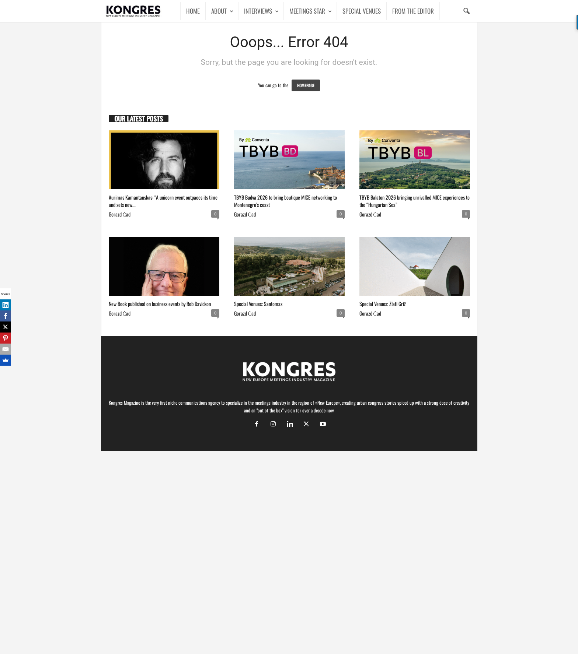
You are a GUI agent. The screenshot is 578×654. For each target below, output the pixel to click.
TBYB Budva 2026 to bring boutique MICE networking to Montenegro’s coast (285, 200)
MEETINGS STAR (310, 11)
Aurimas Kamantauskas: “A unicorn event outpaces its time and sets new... (163, 200)
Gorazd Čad (119, 214)
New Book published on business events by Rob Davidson (160, 303)
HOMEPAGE (305, 85)
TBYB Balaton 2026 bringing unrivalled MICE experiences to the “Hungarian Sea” (414, 200)
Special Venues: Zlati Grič (382, 303)
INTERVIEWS (261, 11)
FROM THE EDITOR (413, 10)
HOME (193, 10)
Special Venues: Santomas (258, 303)
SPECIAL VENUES (361, 10)
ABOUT (222, 11)
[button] (466, 11)
